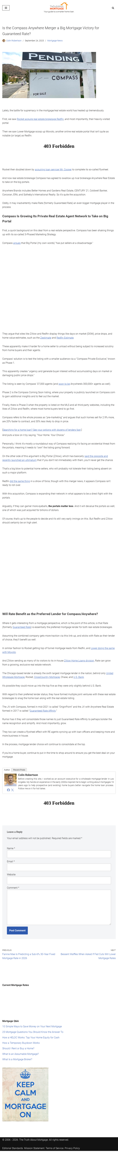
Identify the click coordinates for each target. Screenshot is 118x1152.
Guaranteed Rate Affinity (43, 710)
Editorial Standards (12, 1147)
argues (17, 242)
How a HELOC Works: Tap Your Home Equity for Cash (30, 1036)
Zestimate (45, 337)
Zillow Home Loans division (79, 660)
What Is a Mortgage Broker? (17, 1058)
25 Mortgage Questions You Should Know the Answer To (32, 1030)
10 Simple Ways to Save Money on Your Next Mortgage (32, 1025)
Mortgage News (55, 40)
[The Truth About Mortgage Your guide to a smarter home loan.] (59, 8)
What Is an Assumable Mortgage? (20, 1052)
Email (11, 860)
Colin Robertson (14, 40)
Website (11, 873)
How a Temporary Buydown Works (21, 1041)
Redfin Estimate (65, 337)
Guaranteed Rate (22, 626)
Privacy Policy (72, 1147)
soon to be (64, 383)
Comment (13, 886)
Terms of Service (54, 1147)
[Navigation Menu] (6, 7)
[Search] (113, 8)
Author (7, 769)
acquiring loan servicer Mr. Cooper (53, 169)
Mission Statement (34, 1147)
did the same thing (20, 480)
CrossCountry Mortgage (47, 676)
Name (11, 847)
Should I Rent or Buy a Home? (18, 1047)
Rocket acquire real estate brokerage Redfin (40, 118)
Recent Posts (19, 769)
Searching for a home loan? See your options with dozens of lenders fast (42, 429)
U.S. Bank (78, 676)
